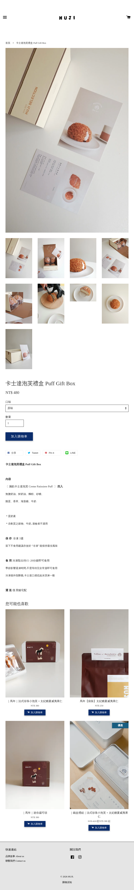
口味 (8, 401)
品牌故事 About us (14, 856)
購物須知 (67, 882)
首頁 (7, 43)
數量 (8, 416)
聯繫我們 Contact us (15, 861)
